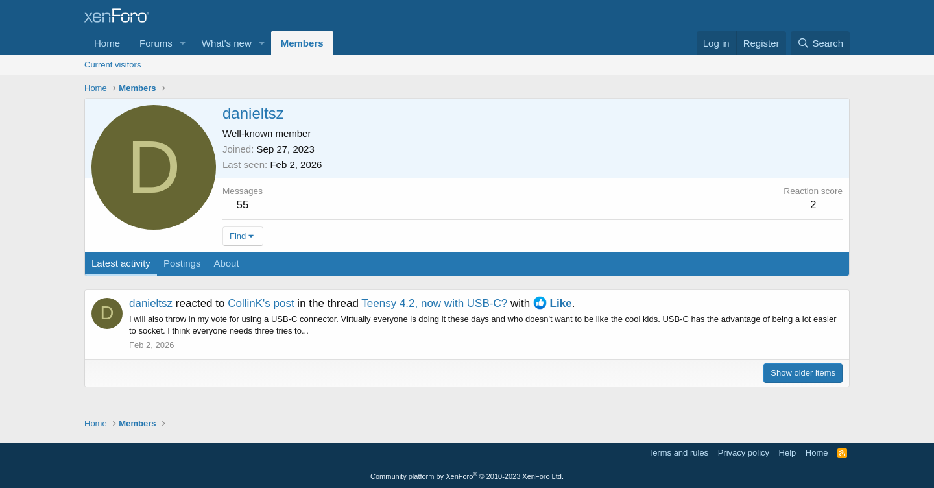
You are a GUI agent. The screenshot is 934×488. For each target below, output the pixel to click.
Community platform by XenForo (467, 476)
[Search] (820, 43)
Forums (156, 43)
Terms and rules (678, 453)
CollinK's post (261, 303)
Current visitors (112, 64)
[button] (183, 43)
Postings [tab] (182, 263)
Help (787, 453)
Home (107, 43)
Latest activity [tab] (120, 263)
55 (243, 205)
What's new (227, 43)
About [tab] (226, 263)
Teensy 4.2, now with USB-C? (434, 303)
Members (302, 43)
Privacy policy (743, 453)
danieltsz (151, 303)
